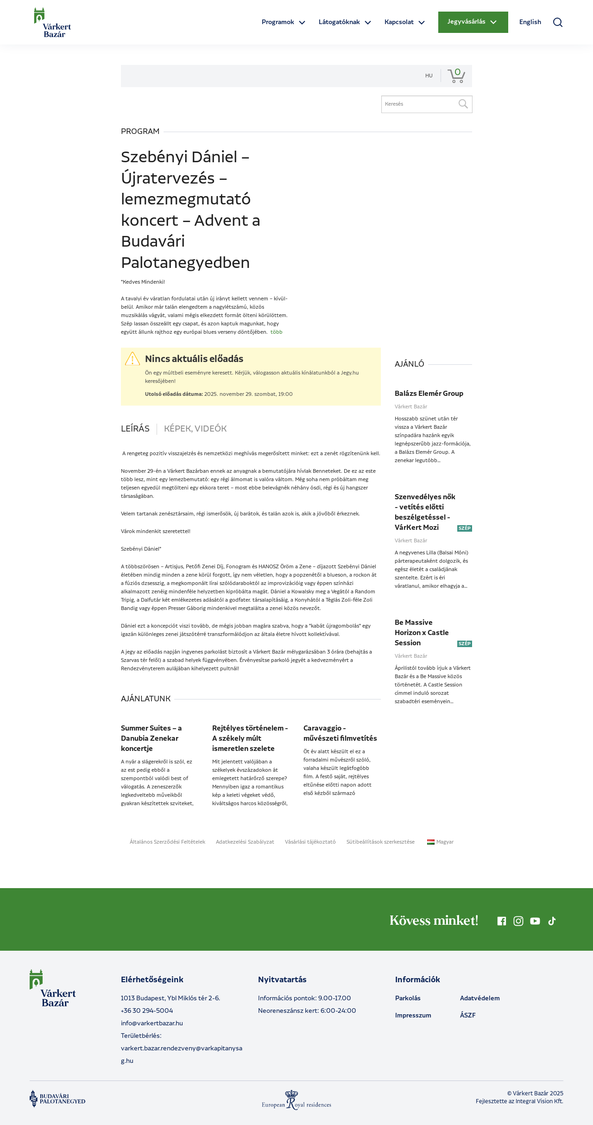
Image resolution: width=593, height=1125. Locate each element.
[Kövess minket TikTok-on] (552, 921)
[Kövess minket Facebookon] (502, 921)
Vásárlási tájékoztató (310, 842)
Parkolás (408, 998)
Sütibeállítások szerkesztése (381, 842)
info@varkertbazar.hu (152, 1023)
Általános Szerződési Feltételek (167, 842)
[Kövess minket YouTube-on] (535, 921)
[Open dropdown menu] (285, 22)
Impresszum (413, 1015)
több (277, 332)
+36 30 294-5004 (147, 1011)
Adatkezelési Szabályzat (245, 842)
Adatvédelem (480, 998)
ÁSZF (468, 1015)
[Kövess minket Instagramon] (518, 921)
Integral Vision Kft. (539, 1102)
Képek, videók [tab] (195, 429)
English (530, 22)
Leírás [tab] (135, 429)
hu (429, 76)
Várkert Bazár (411, 407)
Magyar (440, 842)
